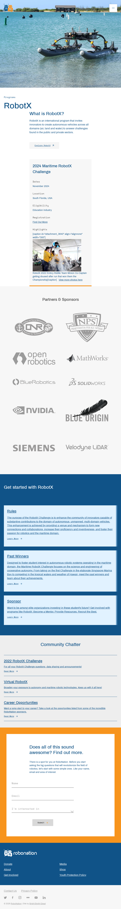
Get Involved (11, 875)
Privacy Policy (29, 890)
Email (16, 795)
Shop (63, 869)
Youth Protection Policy (73, 875)
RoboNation (16, 904)
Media (63, 864)
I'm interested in (25, 809)
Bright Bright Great (37, 904)
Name (15, 783)
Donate (8, 864)
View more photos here (70, 280)
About (7, 869)
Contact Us (10, 890)
